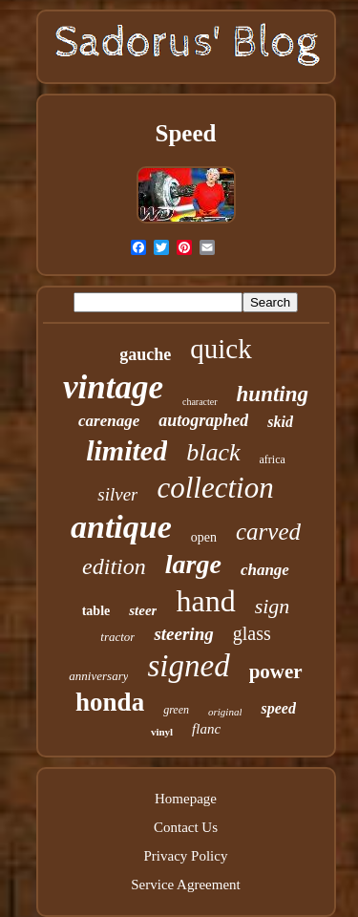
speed (278, 708)
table (96, 611)
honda (109, 702)
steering (183, 634)
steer (143, 610)
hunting (272, 394)
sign (272, 606)
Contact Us (186, 827)
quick (220, 348)
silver (117, 494)
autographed (203, 420)
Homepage (186, 798)
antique (121, 526)
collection (215, 487)
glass (252, 633)
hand (205, 601)
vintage (113, 387)
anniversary (98, 676)
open (204, 537)
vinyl (162, 731)
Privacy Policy (186, 856)
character (200, 401)
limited (126, 450)
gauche (145, 354)
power (276, 671)
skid (280, 422)
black (213, 452)
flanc (206, 728)
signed (188, 666)
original (225, 711)
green (176, 709)
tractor (117, 636)
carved (268, 531)
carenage (108, 421)
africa (272, 459)
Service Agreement (186, 884)
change (265, 570)
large (193, 564)
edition (114, 566)
